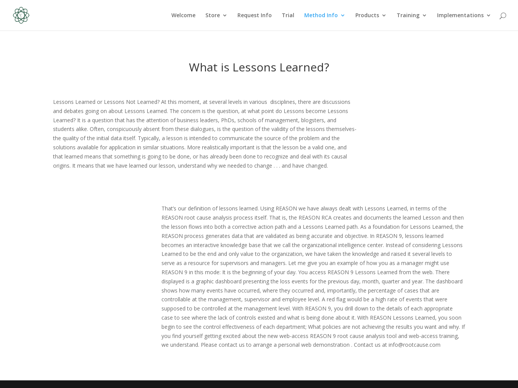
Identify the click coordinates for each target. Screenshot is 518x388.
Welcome (183, 16)
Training (408, 16)
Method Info (321, 16)
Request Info (254, 16)
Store (212, 16)
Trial (288, 16)
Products (367, 16)
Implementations (460, 16)
